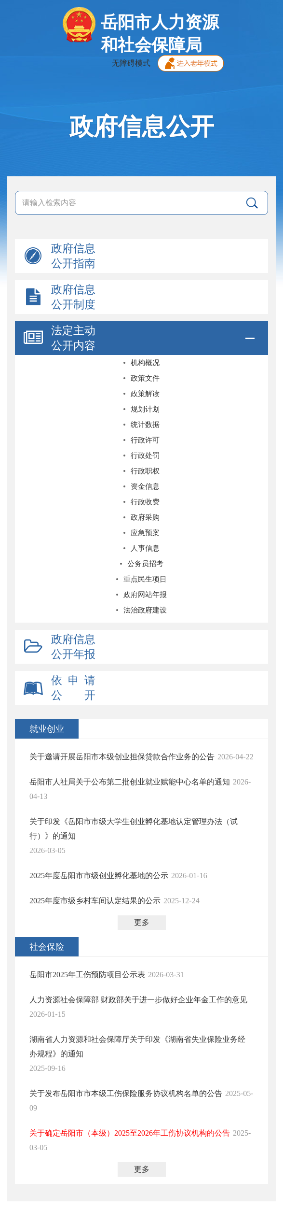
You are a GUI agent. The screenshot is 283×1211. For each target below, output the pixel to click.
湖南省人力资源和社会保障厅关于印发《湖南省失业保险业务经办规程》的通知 (137, 1046)
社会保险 (46, 947)
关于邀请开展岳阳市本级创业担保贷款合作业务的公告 (122, 757)
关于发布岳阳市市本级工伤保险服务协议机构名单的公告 (125, 1093)
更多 (141, 922)
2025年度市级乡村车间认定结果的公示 (95, 901)
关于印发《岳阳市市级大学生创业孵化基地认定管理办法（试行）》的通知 (133, 828)
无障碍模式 (131, 63)
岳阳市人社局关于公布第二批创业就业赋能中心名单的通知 (129, 782)
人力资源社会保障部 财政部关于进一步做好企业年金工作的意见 (138, 1000)
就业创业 (46, 729)
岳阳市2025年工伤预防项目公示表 (87, 974)
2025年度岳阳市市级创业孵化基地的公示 (98, 875)
